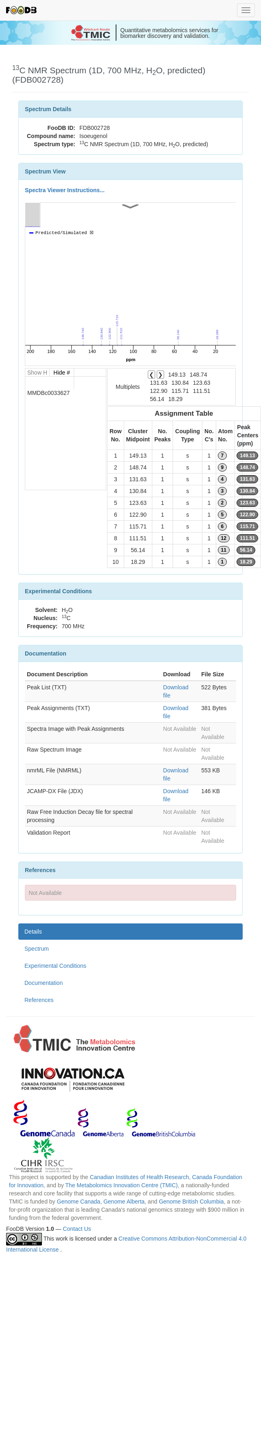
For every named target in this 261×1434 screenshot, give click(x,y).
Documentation (43, 983)
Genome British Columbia (191, 1201)
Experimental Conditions (55, 966)
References (39, 1000)
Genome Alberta (124, 1201)
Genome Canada (79, 1201)
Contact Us (77, 1229)
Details (33, 931)
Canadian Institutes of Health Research (139, 1177)
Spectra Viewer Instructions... (65, 190)
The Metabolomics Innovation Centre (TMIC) (121, 1185)
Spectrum (36, 948)
